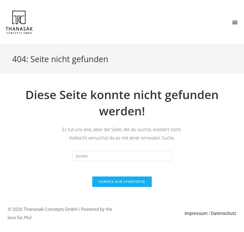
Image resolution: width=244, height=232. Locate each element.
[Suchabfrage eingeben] (122, 156)
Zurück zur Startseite (122, 181)
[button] (235, 22)
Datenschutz (223, 213)
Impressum (196, 213)
